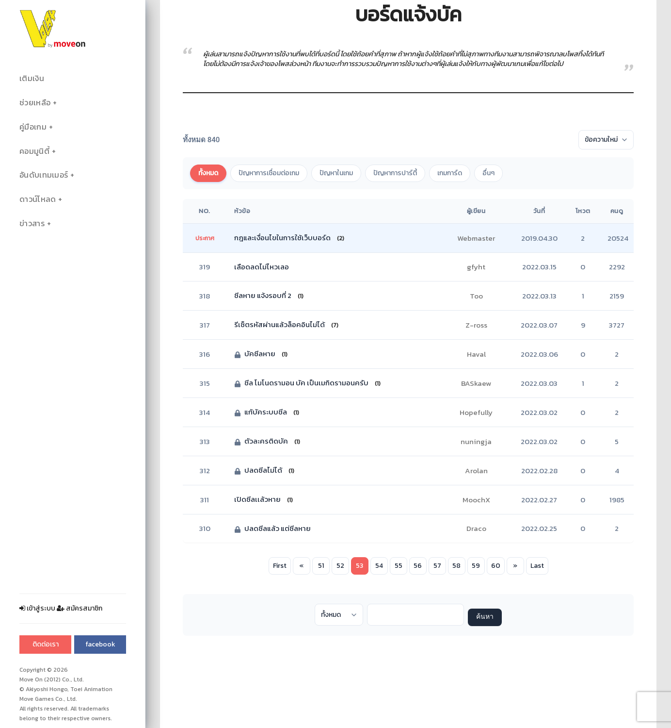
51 (321, 566)
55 (398, 566)
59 (476, 566)
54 (379, 566)
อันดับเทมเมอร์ (43, 175)
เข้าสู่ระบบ (37, 608)
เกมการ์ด (449, 173)
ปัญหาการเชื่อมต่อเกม (269, 173)
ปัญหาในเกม (336, 173)
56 (418, 566)
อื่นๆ (488, 173)
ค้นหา (485, 617)
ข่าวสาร (32, 223)
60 (495, 566)
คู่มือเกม (33, 126)
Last (537, 566)
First (280, 566)
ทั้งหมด (208, 173)
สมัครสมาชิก (79, 608)
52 (340, 566)
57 (437, 566)
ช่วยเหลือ (34, 102)
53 (359, 566)
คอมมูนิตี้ (34, 151)
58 (456, 566)
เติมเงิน (31, 78)
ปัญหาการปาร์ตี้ (395, 173)
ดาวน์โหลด (37, 199)
